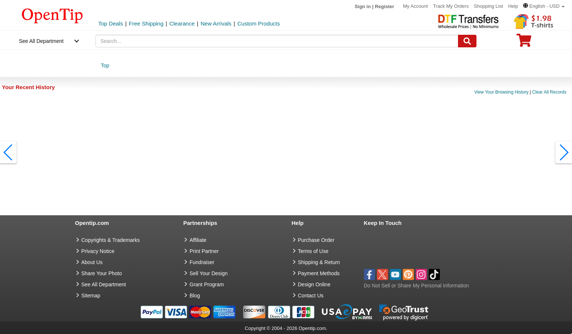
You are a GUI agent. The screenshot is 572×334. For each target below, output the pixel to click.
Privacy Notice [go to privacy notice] (97, 251)
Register (384, 6)
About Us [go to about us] (92, 262)
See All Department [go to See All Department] (103, 284)
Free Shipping (146, 23)
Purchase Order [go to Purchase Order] (316, 240)
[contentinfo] (52, 15)
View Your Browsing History (501, 92)
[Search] (467, 41)
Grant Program (207, 284)
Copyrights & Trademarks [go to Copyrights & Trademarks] (110, 240)
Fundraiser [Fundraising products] (202, 262)
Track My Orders (451, 6)
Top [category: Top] (105, 65)
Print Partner (204, 251)
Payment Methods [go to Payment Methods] (319, 273)
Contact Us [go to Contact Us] (311, 295)
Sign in (363, 6)
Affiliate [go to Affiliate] (198, 240)
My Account (415, 6)
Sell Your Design (209, 273)
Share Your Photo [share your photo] (101, 273)
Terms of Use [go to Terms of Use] (313, 251)
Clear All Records (549, 92)
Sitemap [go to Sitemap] (90, 295)
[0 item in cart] (523, 43)
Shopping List (488, 6)
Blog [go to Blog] (195, 295)
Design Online (314, 284)
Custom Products (258, 23)
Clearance (181, 23)
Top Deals (110, 23)
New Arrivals (216, 23)
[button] (544, 6)
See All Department (41, 41)
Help (513, 6)
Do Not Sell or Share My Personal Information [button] (416, 286)
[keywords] (277, 41)
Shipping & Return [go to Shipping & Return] (319, 262)
